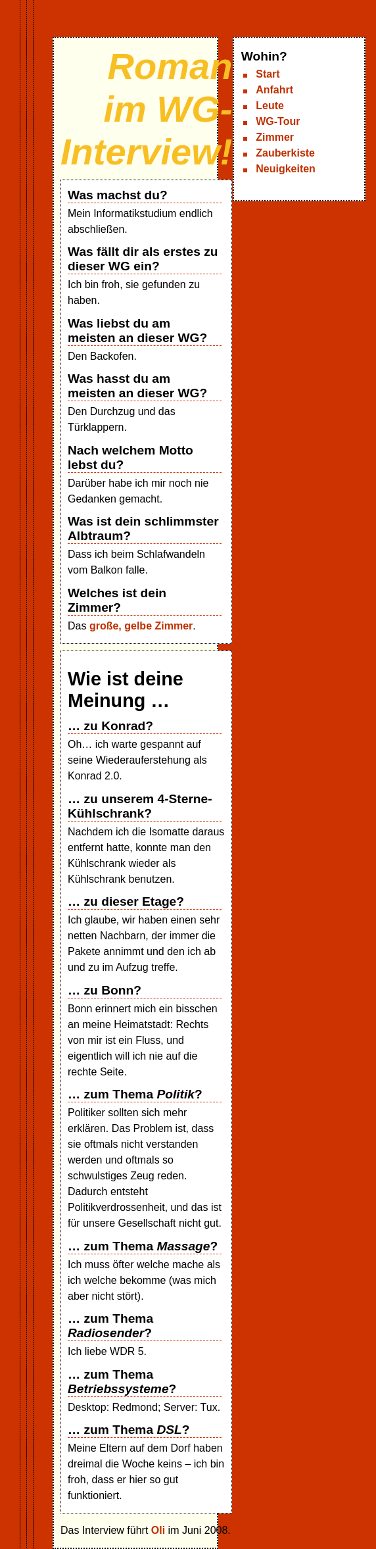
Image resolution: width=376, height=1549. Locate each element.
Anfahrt (274, 89)
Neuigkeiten (286, 168)
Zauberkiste (285, 153)
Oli (158, 1530)
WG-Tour (278, 121)
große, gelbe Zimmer (141, 625)
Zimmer (275, 137)
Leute (270, 105)
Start (267, 74)
